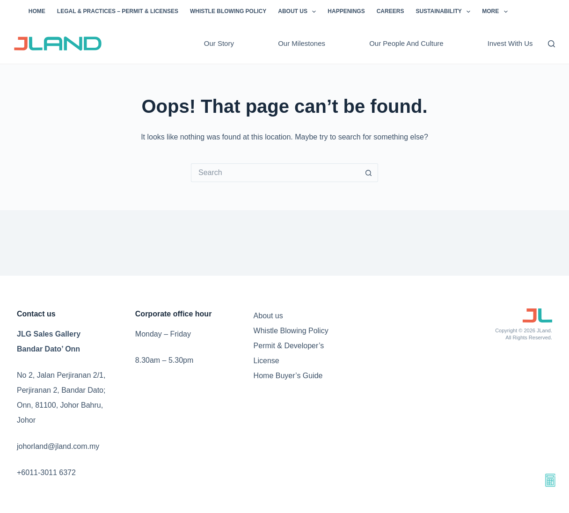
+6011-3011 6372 (46, 472)
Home (37, 11)
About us (299, 11)
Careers (390, 11)
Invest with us (510, 43)
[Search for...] (275, 172)
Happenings (346, 11)
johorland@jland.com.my (58, 446)
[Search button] (368, 172)
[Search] (551, 43)
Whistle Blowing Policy (228, 11)
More (496, 11)
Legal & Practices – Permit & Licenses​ (117, 11)
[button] (314, 11)
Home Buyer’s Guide (288, 376)
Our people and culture (406, 43)
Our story (219, 43)
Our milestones (301, 43)
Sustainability (445, 11)
